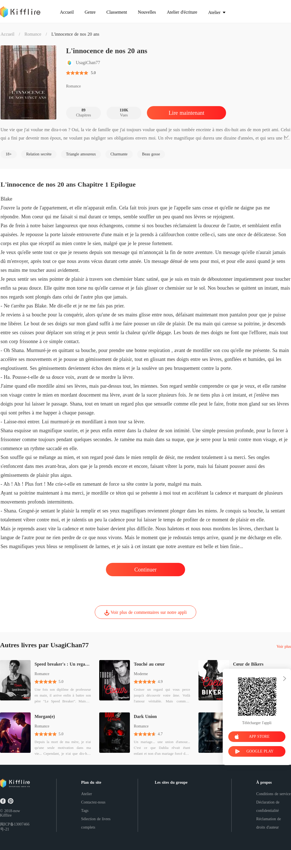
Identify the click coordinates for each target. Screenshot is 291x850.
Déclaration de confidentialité (267, 806)
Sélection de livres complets (95, 823)
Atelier (86, 794)
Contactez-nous (93, 802)
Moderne (141, 674)
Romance (33, 34)
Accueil (7, 34)
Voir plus (284, 647)
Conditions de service (273, 794)
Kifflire (6, 815)
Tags (84, 811)
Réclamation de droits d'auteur (268, 823)
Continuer (145, 569)
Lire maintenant (186, 113)
